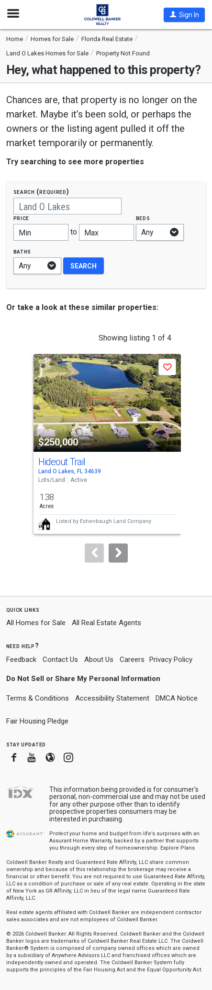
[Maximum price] (106, 232)
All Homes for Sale (36, 622)
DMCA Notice (177, 698)
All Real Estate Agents (106, 622)
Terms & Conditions (37, 698)
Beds (143, 218)
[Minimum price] (40, 232)
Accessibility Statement (112, 698)
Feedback (21, 659)
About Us (98, 659)
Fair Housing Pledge (37, 721)
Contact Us (60, 659)
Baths (22, 251)
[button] (184, 15)
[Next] (118, 553)
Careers (132, 659)
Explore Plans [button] (177, 848)
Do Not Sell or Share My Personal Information (83, 678)
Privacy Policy (170, 659)
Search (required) (41, 191)
